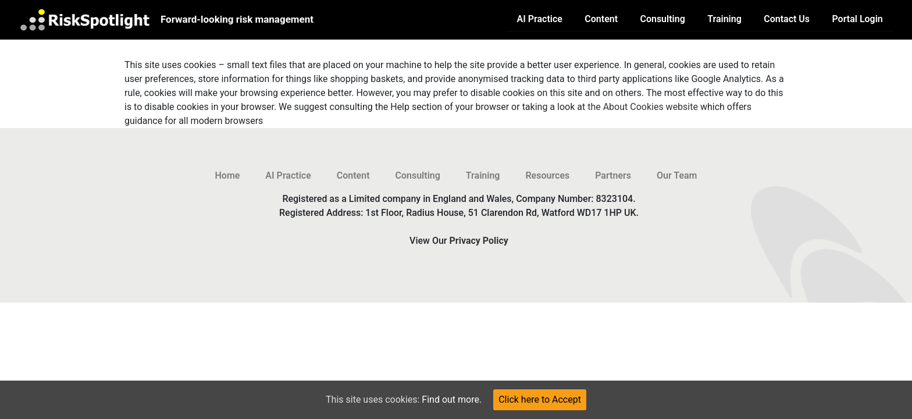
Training (724, 18)
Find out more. (452, 399)
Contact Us (787, 18)
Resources (547, 175)
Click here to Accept (539, 399)
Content (601, 18)
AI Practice (539, 18)
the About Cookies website (642, 106)
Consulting (662, 18)
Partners (613, 175)
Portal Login (857, 18)
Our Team (677, 175)
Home (227, 175)
